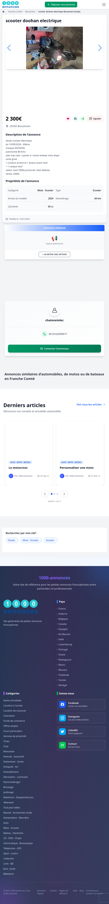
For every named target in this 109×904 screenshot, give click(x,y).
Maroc (61, 664)
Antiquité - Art (10, 766)
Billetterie (8, 873)
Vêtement (8, 802)
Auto (6, 822)
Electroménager (11, 782)
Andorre (62, 613)
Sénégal (62, 685)
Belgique (62, 618)
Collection (8, 858)
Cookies (53, 890)
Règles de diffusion (63, 892)
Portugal (62, 649)
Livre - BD (8, 863)
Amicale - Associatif (13, 756)
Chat (5, 746)
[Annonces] (3, 11)
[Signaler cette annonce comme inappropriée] (95, 119)
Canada (62, 624)
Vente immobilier (12, 700)
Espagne (62, 629)
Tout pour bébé (11, 807)
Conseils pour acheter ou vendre (94, 892)
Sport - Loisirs (10, 853)
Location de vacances (14, 710)
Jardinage (8, 792)
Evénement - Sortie (13, 761)
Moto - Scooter (30, 540)
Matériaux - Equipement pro (18, 797)
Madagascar (64, 659)
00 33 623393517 (58, 334)
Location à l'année (13, 705)
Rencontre (8, 751)
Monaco (62, 669)
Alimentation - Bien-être (16, 817)
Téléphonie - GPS (12, 848)
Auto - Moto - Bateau (20, 462)
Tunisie (61, 680)
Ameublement (11, 771)
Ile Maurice (63, 634)
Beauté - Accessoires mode (17, 812)
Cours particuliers (12, 731)
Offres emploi (10, 726)
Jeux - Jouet (9, 868)
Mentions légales (41, 892)
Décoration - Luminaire (15, 776)
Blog (81, 890)
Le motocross (18, 468)
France (61, 608)
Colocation (9, 715)
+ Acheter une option (54, 254)
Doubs (11, 540)
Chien (6, 741)
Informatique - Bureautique (18, 843)
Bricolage (8, 787)
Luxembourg (64, 644)
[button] (100, 48)
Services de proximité (14, 736)
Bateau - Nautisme (13, 833)
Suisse (61, 654)
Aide (75, 890)
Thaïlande (63, 675)
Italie (60, 639)
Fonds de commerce (14, 720)
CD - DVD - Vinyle (12, 838)
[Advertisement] (54, 96)
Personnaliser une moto (77, 468)
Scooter (50, 540)
